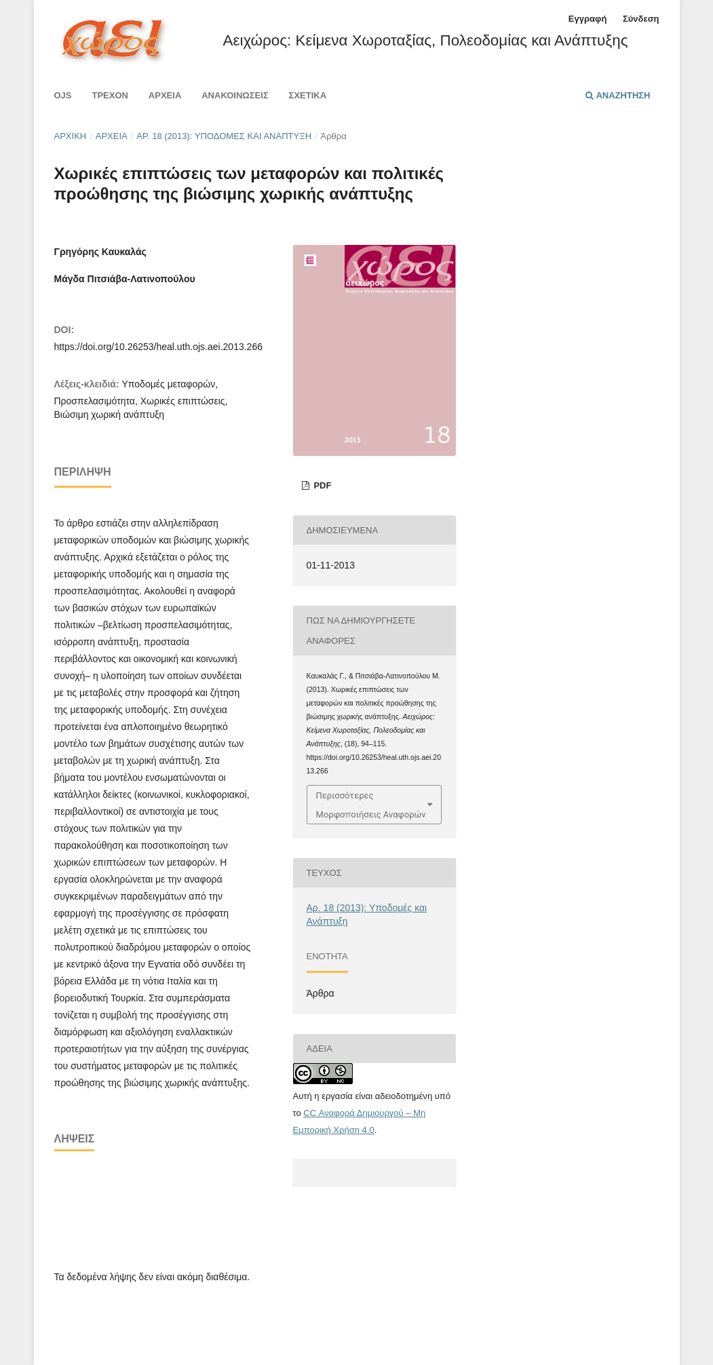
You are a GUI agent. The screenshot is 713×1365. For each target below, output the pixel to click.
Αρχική (70, 136)
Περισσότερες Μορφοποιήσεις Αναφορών (371, 805)
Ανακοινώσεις (235, 95)
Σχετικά (308, 95)
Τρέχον (110, 95)
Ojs (63, 95)
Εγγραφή (587, 19)
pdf (321, 485)
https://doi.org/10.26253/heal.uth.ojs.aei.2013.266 (158, 346)
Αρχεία (165, 95)
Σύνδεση (641, 19)
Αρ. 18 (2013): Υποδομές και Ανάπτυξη (223, 136)
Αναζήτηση (617, 95)
